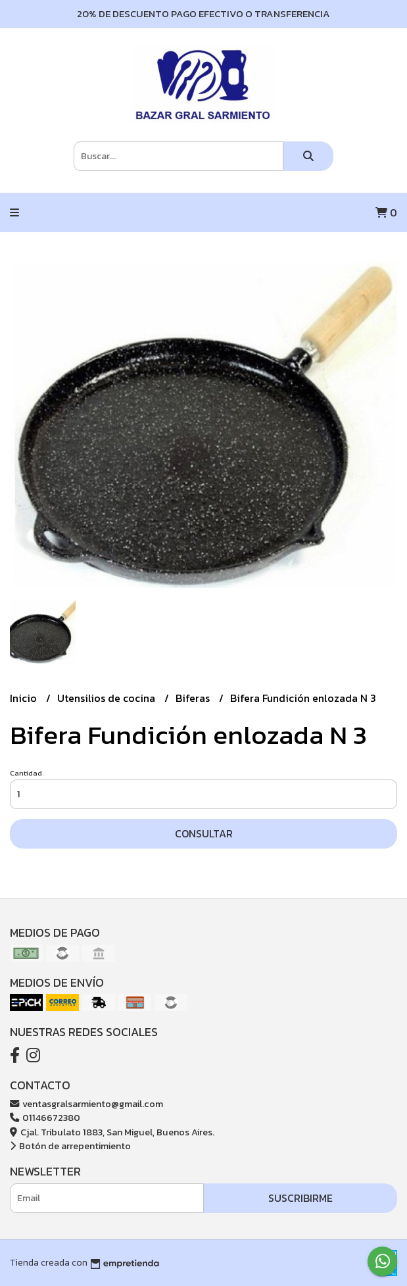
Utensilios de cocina (107, 698)
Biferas (194, 698)
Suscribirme (300, 1198)
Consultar (204, 833)
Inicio (24, 698)
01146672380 (45, 1117)
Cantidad (26, 773)
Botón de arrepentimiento (70, 1146)
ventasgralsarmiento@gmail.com (86, 1104)
